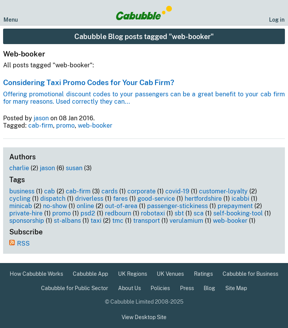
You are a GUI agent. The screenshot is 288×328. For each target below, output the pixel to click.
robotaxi (153, 213)
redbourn (118, 213)
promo (65, 125)
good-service (156, 198)
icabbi (240, 198)
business (21, 191)
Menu (10, 19)
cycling (20, 198)
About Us (129, 288)
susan (74, 168)
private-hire (26, 213)
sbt (179, 213)
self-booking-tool (238, 213)
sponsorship (26, 220)
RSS (23, 243)
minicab (20, 206)
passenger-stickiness (177, 206)
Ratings (203, 274)
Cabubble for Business (250, 274)
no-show (55, 206)
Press (187, 288)
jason (41, 118)
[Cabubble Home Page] (144, 13)
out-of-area (121, 206)
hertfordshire (203, 198)
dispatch (52, 198)
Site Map (236, 288)
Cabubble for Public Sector (74, 288)
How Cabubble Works (36, 274)
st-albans (67, 220)
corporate (141, 191)
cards (109, 191)
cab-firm (40, 125)
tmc (117, 220)
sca (199, 213)
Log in (277, 19)
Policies (160, 288)
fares (120, 198)
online (85, 206)
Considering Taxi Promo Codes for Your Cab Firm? (88, 82)
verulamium (186, 220)
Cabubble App (90, 274)
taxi (96, 220)
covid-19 (177, 191)
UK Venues (170, 274)
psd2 (88, 213)
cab (49, 191)
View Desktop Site (144, 317)
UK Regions (132, 274)
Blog (209, 288)
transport (146, 220)
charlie (19, 168)
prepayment (235, 206)
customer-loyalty (223, 191)
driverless (89, 198)
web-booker (95, 125)
